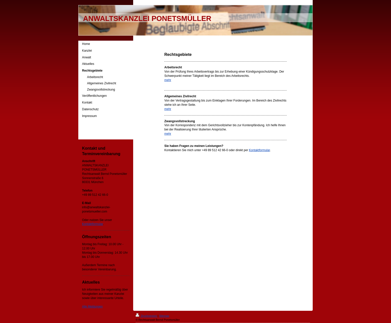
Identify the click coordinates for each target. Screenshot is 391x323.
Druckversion (147, 315)
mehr (167, 80)
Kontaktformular (259, 150)
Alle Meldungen (92, 306)
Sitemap (164, 315)
